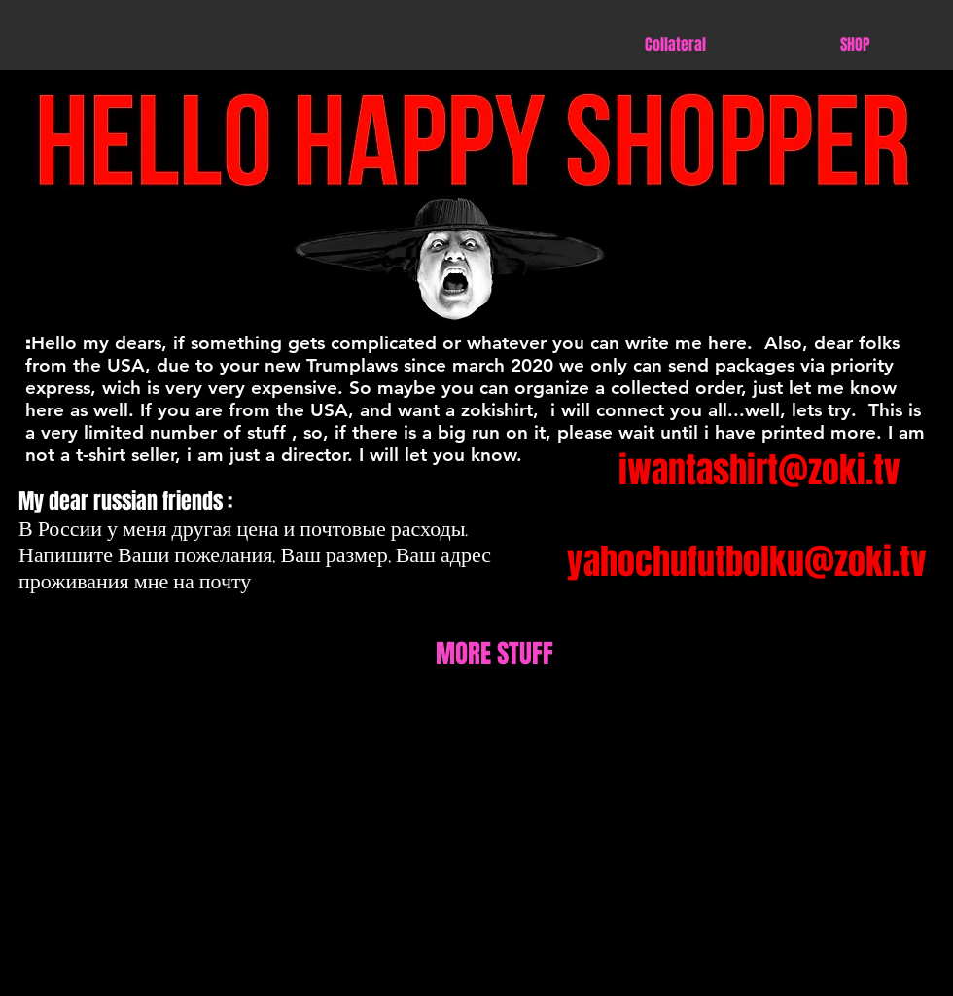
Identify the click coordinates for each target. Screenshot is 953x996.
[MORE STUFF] (494, 654)
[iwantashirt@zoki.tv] (759, 471)
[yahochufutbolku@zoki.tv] (746, 562)
